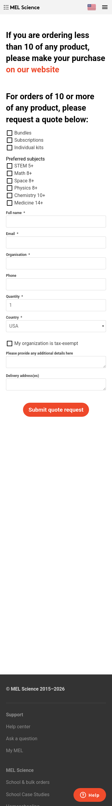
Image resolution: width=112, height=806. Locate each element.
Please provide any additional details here (40, 353)
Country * (14, 317)
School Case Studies (28, 794)
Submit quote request (55, 409)
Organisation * (18, 255)
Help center (18, 726)
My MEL (14, 750)
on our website (32, 69)
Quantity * (14, 296)
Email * (12, 234)
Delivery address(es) (23, 376)
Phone (11, 276)
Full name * (15, 213)
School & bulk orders (28, 782)
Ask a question (21, 738)
